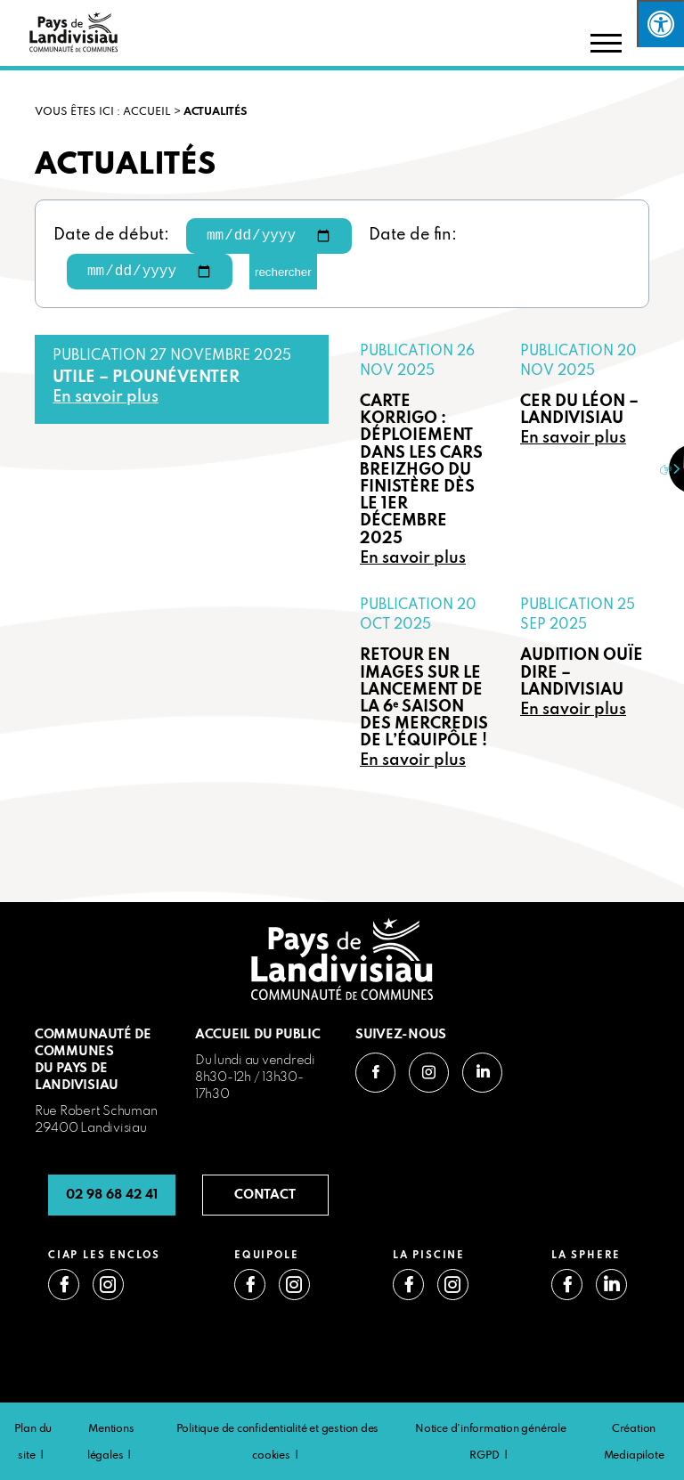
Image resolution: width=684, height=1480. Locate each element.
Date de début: (111, 235)
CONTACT (265, 1195)
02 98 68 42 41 (112, 1195)
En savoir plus (106, 397)
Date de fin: (413, 235)
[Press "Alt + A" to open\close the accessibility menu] (660, 23)
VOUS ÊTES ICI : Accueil (103, 112)
